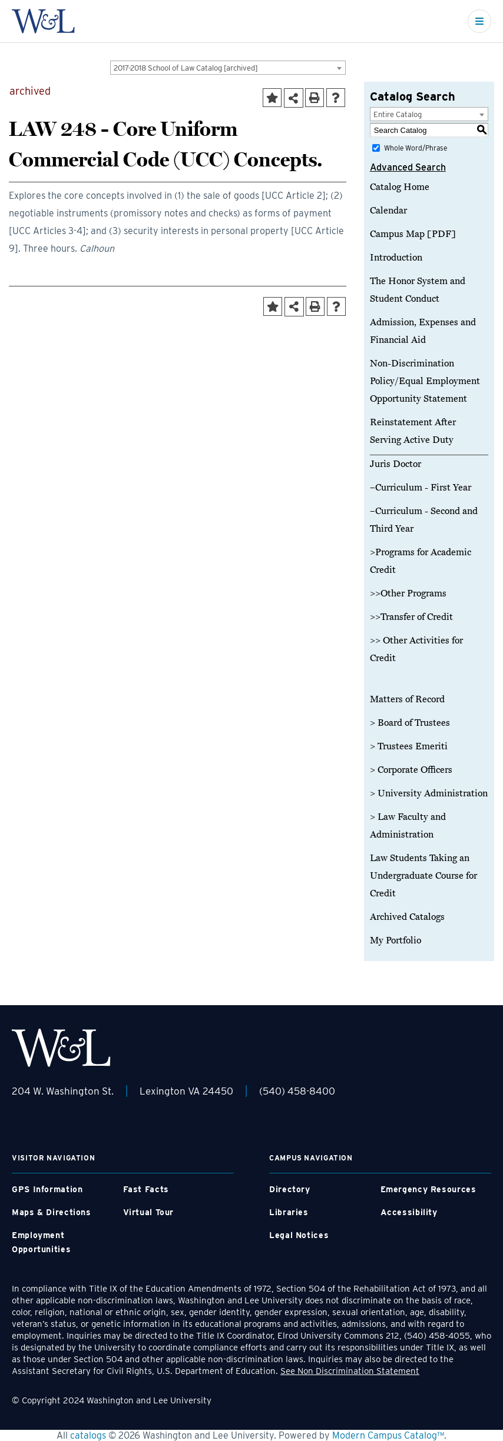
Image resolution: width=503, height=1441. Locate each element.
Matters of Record (407, 699)
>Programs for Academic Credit (420, 561)
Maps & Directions (51, 1212)
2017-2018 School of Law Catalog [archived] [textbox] (186, 68)
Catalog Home (399, 187)
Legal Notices (299, 1235)
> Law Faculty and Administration (408, 825)
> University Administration (429, 793)
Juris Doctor (395, 464)
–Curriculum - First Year (420, 487)
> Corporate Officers (411, 770)
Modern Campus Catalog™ (388, 1435)
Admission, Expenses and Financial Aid (423, 331)
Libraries (289, 1212)
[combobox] (228, 68)
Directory (289, 1189)
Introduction (396, 257)
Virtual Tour (148, 1212)
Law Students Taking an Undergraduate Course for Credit (423, 875)
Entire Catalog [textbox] (397, 114)
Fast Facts (146, 1189)
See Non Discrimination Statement (349, 1371)
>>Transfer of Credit (411, 617)
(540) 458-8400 (297, 1091)
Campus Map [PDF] (413, 234)
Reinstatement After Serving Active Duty (413, 431)
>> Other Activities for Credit (416, 649)
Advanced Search (408, 167)
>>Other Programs (408, 593)
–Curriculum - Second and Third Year (424, 520)
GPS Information (47, 1189)
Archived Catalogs (407, 917)
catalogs (88, 1435)
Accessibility (409, 1212)
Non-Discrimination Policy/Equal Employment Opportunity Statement (425, 381)
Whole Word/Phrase (415, 148)
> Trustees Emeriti (409, 746)
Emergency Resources (428, 1189)
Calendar (388, 210)
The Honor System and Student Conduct (417, 290)
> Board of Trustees (410, 723)
